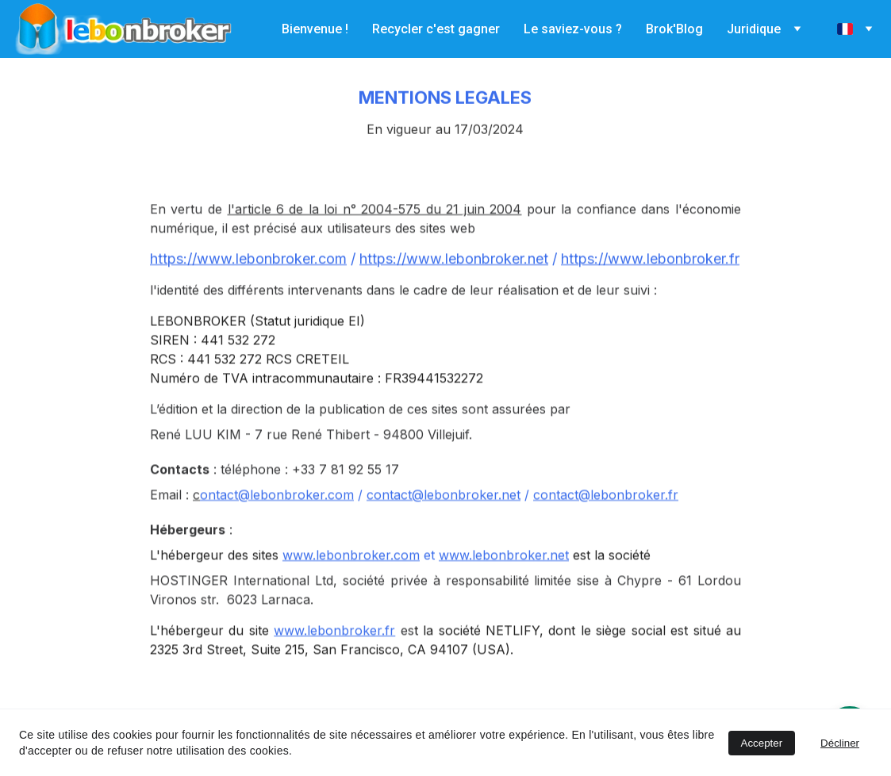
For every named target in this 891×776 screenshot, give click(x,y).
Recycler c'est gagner (436, 28)
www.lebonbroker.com (351, 576)
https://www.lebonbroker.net (453, 279)
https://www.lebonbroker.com (248, 279)
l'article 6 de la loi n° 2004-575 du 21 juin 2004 (375, 230)
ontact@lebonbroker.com (277, 516)
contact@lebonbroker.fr (605, 516)
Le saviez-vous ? (573, 28)
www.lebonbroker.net (504, 576)
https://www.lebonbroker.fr (650, 279)
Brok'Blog (674, 28)
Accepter (762, 743)
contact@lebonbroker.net (443, 516)
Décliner (839, 743)
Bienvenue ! (315, 28)
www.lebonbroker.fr (334, 651)
